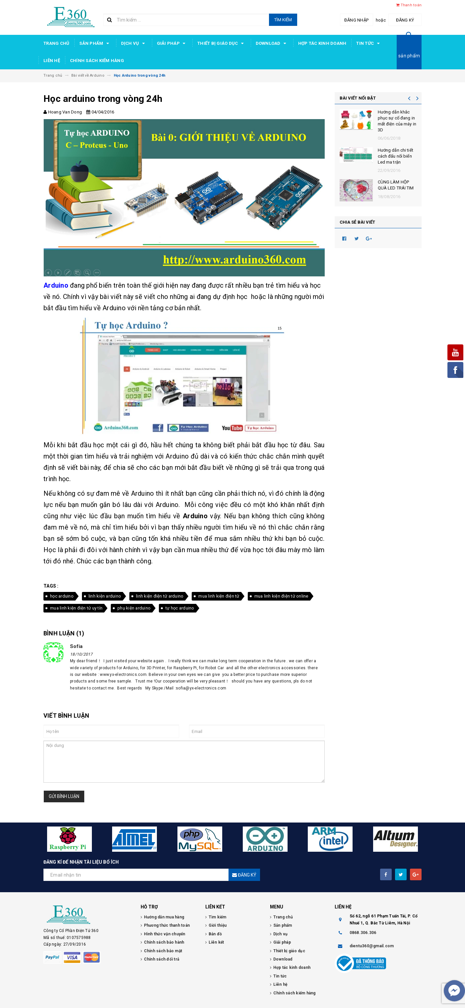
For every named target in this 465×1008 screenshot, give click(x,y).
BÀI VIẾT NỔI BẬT (358, 98)
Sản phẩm (95, 43)
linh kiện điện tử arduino (159, 596)
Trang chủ (56, 43)
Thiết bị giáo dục (221, 43)
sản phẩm (409, 55)
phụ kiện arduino (134, 608)
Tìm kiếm (283, 19)
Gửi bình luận (64, 796)
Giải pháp (172, 43)
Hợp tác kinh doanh (322, 43)
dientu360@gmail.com (372, 946)
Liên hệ (51, 60)
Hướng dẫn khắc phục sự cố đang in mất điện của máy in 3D (397, 121)
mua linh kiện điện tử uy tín (76, 608)
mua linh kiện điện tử (218, 596)
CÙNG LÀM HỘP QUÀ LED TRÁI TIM (396, 185)
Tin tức (368, 43)
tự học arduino (180, 608)
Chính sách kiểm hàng (97, 60)
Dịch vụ (134, 43)
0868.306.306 (363, 932)
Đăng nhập (356, 20)
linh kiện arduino (105, 596)
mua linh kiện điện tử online (281, 596)
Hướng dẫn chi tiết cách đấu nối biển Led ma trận (395, 156)
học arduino (62, 596)
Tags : (51, 586)
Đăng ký (405, 20)
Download (272, 43)
